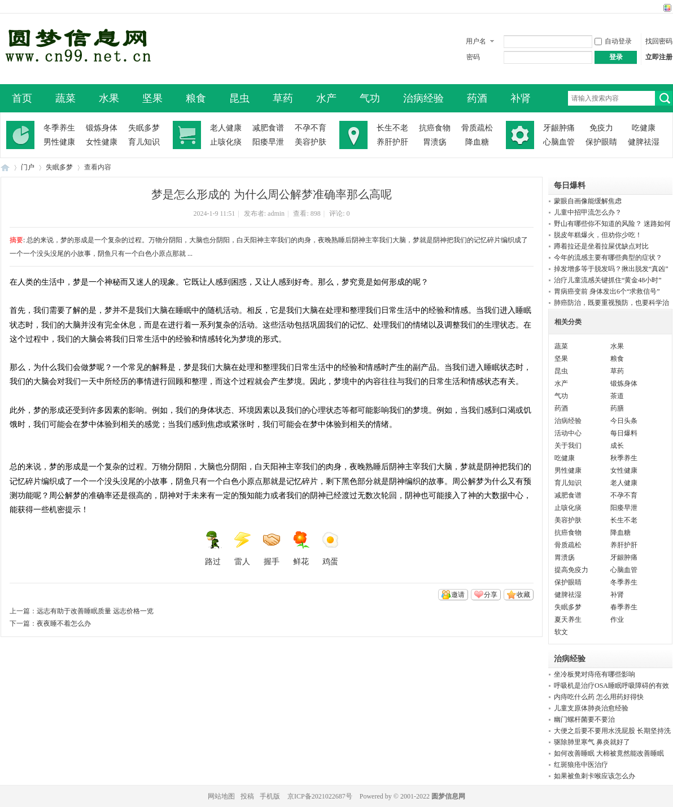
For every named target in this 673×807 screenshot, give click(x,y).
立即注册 (658, 57)
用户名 (476, 41)
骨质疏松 (477, 128)
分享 (490, 595)
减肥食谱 (268, 128)
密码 (473, 57)
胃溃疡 (435, 142)
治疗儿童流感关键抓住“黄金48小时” (608, 280)
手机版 (270, 796)
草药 (283, 98)
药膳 (617, 408)
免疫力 (601, 128)
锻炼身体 (101, 128)
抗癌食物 (435, 128)
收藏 (523, 595)
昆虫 (239, 98)
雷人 (242, 548)
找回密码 (658, 41)
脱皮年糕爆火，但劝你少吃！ (598, 235)
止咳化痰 (226, 142)
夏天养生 (568, 619)
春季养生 (623, 607)
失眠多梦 (144, 128)
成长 (617, 446)
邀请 (458, 595)
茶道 (617, 396)
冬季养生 (59, 128)
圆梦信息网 (448, 796)
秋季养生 (623, 458)
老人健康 (226, 128)
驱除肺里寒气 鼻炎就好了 (592, 742)
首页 (22, 98)
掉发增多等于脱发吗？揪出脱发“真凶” (611, 269)
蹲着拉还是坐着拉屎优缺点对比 (601, 246)
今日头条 (623, 421)
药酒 (477, 98)
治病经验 (423, 98)
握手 (272, 548)
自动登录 (613, 41)
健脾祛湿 (643, 142)
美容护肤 (310, 142)
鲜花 (301, 548)
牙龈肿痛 (559, 128)
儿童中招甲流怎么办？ (588, 212)
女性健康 (101, 142)
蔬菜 (65, 98)
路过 (213, 548)
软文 (561, 632)
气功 (370, 98)
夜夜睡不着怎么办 (64, 623)
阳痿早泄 (268, 142)
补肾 (520, 98)
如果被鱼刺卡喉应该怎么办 (594, 776)
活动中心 (568, 433)
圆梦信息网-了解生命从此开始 (5, 167)
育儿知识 (144, 142)
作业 (617, 619)
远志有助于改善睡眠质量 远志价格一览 (95, 611)
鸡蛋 (330, 548)
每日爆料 (623, 433)
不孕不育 (310, 128)
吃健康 (643, 128)
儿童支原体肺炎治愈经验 (591, 708)
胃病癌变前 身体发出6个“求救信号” (607, 291)
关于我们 (568, 446)
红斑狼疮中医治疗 (581, 765)
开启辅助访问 (656, 8)
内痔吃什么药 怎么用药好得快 (599, 697)
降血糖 (477, 142)
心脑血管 (559, 142)
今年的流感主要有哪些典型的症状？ (608, 257)
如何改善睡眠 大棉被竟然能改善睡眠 (609, 753)
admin (276, 213)
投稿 (247, 796)
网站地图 (221, 796)
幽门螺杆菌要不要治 (584, 719)
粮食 (196, 98)
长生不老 (392, 128)
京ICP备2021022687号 (319, 796)
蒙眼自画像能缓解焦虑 (588, 201)
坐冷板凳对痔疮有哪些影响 (594, 674)
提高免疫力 (571, 570)
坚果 (152, 98)
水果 (109, 98)
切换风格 (665, 8)
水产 (326, 98)
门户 (27, 167)
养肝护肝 (392, 142)
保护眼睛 (601, 142)
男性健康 (59, 142)
